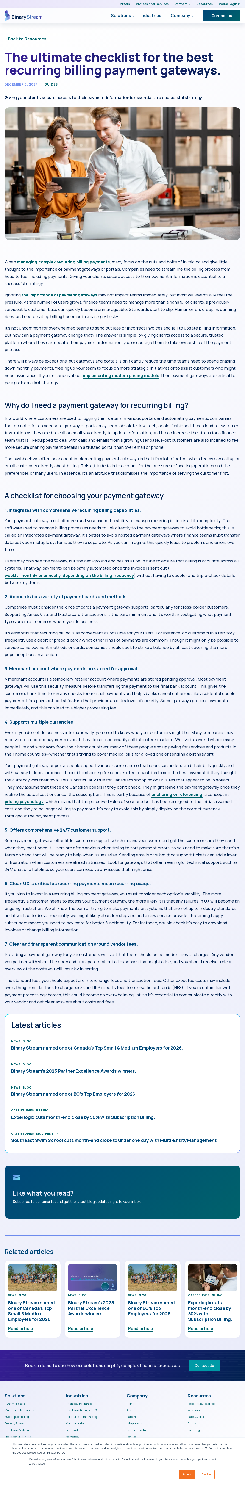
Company (180, 15)
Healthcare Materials (18, 1430)
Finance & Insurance (79, 1404)
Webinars (194, 1410)
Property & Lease (15, 1423)
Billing (42, 1110)
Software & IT (74, 1437)
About (130, 1410)
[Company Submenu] (191, 15)
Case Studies (22, 1110)
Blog (27, 1041)
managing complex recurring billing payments (63, 262)
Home (130, 1404)
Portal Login (229, 4)
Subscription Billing (17, 1417)
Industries (150, 15)
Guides (51, 84)
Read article (20, 1328)
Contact (131, 1437)
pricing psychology (24, 801)
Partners (181, 4)
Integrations (134, 1423)
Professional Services (152, 4)
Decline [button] (206, 1474)
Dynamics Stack (15, 1404)
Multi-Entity (47, 1133)
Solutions (121, 15)
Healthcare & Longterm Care (83, 1410)
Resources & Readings (201, 1404)
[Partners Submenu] (188, 4)
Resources (205, 4)
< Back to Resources (25, 39)
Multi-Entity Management (21, 1410)
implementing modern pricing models (121, 375)
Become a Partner (137, 1430)
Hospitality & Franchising (81, 1417)
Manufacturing (75, 1423)
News (15, 1041)
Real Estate (72, 1430)
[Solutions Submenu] (132, 15)
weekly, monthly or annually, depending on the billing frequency (69, 575)
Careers (124, 4)
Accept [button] (187, 1474)
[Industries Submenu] (162, 15)
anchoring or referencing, (177, 794)
